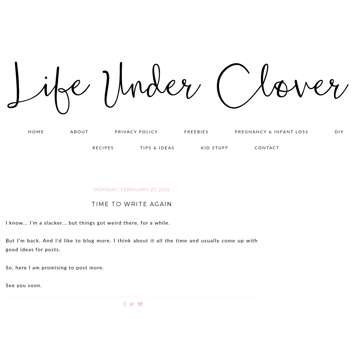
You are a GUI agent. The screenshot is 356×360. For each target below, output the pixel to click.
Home (36, 131)
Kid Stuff (215, 147)
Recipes (103, 147)
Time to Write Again (131, 204)
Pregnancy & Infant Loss (271, 131)
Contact (267, 147)
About (79, 131)
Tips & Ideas (157, 147)
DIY (339, 131)
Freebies (196, 131)
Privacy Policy (136, 131)
